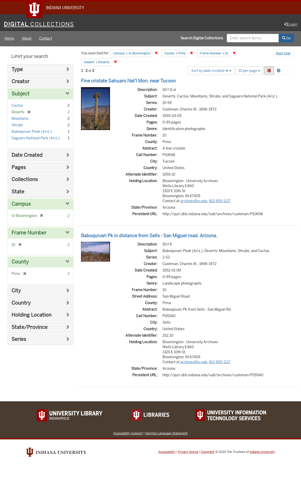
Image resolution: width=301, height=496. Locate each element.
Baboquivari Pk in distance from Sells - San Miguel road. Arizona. (149, 235)
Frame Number (29, 233)
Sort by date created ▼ (211, 70)
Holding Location (32, 315)
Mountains (20, 118)
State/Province (30, 327)
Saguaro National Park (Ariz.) (36, 138)
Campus (21, 204)
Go (286, 38)
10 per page (249, 70)
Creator (21, 82)
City (16, 291)
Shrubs (17, 125)
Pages (19, 167)
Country (21, 303)
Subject (21, 94)
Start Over (283, 54)
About (27, 38)
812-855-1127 (219, 201)
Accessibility (167, 452)
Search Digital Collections (201, 38)
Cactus (17, 105)
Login (290, 24)
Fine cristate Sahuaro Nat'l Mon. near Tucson (128, 81)
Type (17, 69)
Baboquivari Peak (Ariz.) (32, 132)
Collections (25, 180)
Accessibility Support (128, 433)
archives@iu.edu (193, 201)
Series (19, 339)
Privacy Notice (188, 452)
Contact (45, 38)
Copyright (207, 452)
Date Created (27, 155)
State (18, 192)
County (20, 262)
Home (9, 38)
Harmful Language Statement (166, 433)
